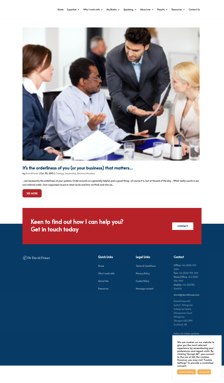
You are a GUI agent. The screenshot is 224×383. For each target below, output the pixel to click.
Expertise (86, 9)
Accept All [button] (204, 371)
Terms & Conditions (146, 283)
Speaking (143, 9)
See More (32, 210)
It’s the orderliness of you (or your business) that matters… (77, 185)
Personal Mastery (86, 190)
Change (60, 190)
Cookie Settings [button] (186, 371)
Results (175, 9)
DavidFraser (32, 190)
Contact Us (194, 22)
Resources (191, 9)
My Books (126, 9)
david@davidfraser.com (186, 312)
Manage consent (144, 306)
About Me (103, 298)
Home (75, 9)
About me (160, 9)
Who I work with (106, 9)
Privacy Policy (143, 291)
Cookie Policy (142, 298)
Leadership (70, 190)
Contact (182, 243)
